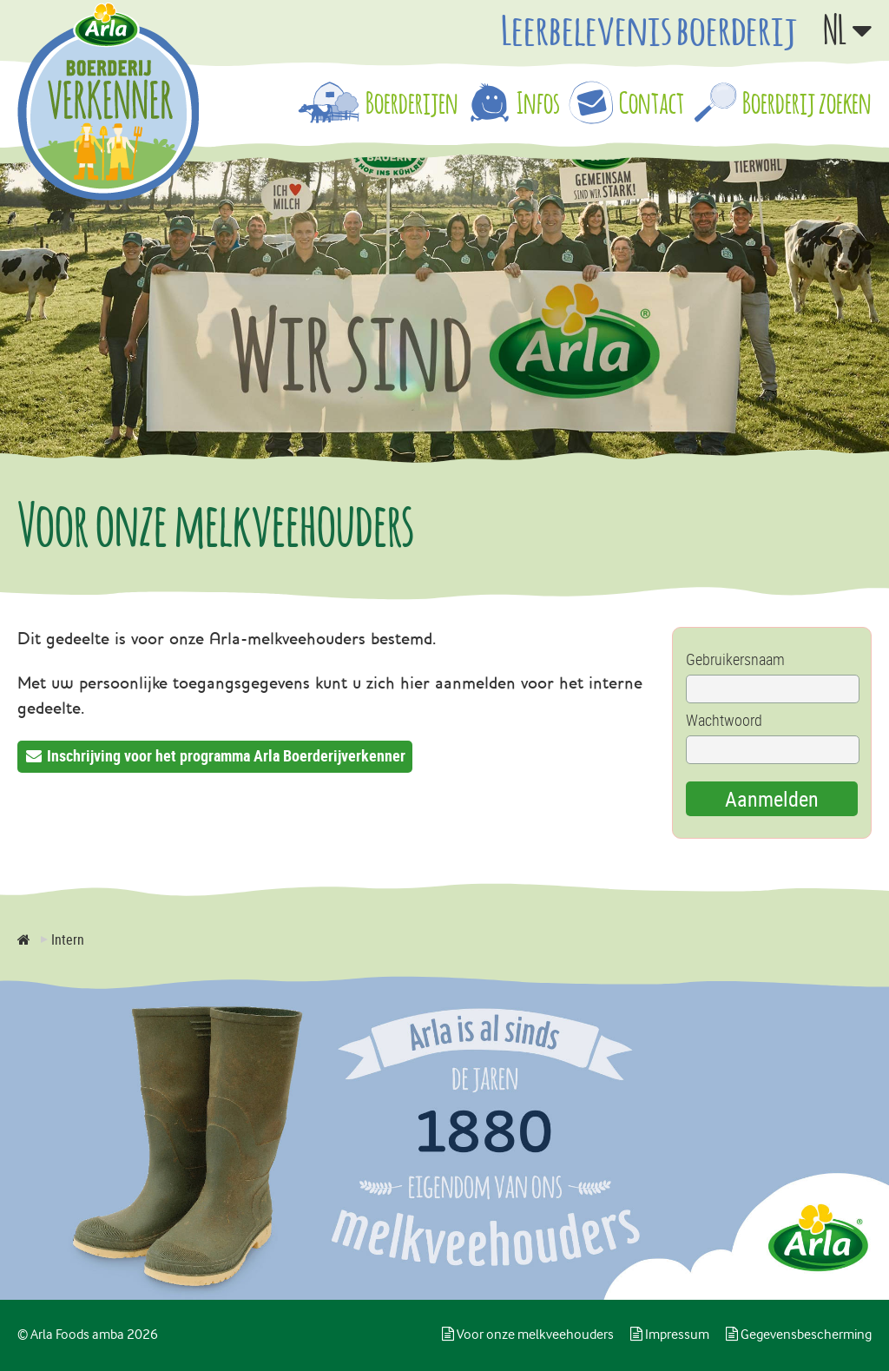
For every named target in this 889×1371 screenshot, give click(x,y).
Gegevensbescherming (799, 1334)
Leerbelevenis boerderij (649, 29)
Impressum (669, 1334)
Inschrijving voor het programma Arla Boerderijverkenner (226, 755)
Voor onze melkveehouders (528, 1334)
